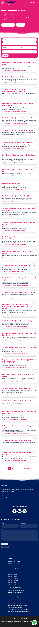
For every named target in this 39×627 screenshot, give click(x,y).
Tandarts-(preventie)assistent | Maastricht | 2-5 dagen (18, 223)
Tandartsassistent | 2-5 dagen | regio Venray (17, 388)
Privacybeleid (26, 621)
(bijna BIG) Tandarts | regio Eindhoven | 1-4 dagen (17, 375)
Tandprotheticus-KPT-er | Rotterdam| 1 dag (17, 401)
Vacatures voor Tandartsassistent (15, 603)
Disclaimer (11, 622)
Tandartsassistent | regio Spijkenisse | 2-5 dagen (19, 347)
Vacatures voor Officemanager (15, 607)
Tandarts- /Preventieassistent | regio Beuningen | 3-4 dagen (19, 209)
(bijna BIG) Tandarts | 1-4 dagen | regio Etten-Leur (18, 170)
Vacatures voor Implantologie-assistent (16, 601)
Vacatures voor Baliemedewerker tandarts (17, 605)
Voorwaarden (7, 547)
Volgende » (27, 468)
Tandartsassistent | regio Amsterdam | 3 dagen (18, 118)
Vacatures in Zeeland (12, 582)
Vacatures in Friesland (13, 578)
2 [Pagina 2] (12, 468)
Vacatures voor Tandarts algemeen (16, 590)
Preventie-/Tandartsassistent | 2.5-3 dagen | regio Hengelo (17, 104)
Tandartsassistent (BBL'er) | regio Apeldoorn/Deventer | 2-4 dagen (14, 90)
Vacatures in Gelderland (13, 565)
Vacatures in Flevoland (13, 572)
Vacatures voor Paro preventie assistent (17, 596)
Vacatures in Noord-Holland (14, 563)
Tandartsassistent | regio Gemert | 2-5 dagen (18, 321)
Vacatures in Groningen (13, 570)
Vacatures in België (12, 584)
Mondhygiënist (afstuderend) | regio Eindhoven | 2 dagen (19, 156)
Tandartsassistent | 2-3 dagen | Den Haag (16, 440)
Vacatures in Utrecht (12, 567)
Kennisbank (17, 622)
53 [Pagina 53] (21, 468)
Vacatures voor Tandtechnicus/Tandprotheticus (18, 611)
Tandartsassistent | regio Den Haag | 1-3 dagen (18, 292)
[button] (37, 2)
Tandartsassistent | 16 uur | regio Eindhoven (18, 142)
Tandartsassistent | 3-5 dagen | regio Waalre (17, 130)
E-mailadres (29, 525)
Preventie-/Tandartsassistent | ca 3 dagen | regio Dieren (19, 63)
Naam (10, 525)
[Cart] (34, 3)
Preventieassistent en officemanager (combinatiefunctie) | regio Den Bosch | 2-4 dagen (17, 306)
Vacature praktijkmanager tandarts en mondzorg (19, 609)
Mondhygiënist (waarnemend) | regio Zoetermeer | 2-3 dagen (19, 334)
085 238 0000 (7, 495)
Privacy (2, 547)
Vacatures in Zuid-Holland (14, 569)
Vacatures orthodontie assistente (15, 599)
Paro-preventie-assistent (11, 183)
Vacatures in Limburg (12, 576)
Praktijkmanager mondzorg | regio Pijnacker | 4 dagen (18, 252)
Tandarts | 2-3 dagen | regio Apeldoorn (15, 77)
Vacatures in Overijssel (13, 580)
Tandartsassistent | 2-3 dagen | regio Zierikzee (18, 265)
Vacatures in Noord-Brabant (14, 561)
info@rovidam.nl (8, 497)
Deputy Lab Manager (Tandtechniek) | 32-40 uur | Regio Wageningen (19, 361)
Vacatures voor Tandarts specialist (15, 592)
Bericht (19, 535)
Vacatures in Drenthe (12, 574)
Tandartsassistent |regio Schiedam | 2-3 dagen (18, 196)
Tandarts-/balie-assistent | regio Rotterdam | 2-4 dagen (19, 279)
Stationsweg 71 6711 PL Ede (11, 499)
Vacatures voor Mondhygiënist (15, 594)
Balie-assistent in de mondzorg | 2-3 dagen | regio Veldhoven (17, 427)
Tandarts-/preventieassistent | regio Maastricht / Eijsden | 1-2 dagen (19, 238)
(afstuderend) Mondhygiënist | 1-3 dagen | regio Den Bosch (19, 412)
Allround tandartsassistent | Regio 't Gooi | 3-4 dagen (18, 453)
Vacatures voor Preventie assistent (16, 598)
